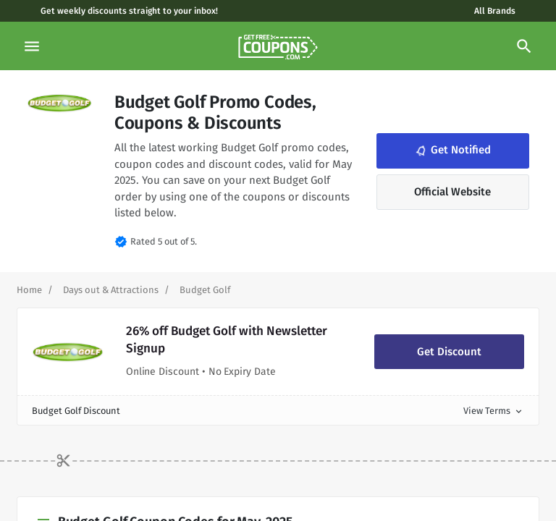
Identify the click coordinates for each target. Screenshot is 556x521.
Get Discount (449, 351)
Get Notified (452, 149)
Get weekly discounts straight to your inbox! (129, 11)
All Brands (494, 11)
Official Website (452, 191)
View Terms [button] (493, 410)
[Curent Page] (205, 289)
